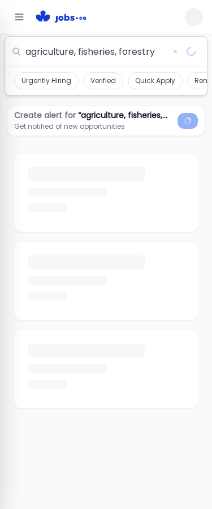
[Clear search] (175, 51)
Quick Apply (155, 80)
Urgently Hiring (46, 80)
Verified (103, 80)
